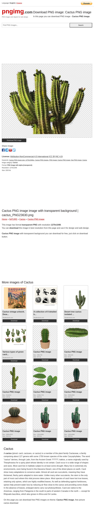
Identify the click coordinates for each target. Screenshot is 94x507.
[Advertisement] (47, 46)
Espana (19, 3)
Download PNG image (14, 140)
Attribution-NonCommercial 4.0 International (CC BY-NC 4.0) (36, 156)
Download (14, 321)
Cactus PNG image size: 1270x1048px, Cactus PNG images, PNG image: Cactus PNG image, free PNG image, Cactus (48, 160)
